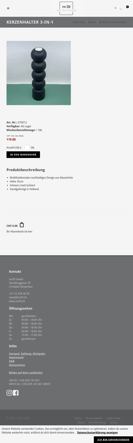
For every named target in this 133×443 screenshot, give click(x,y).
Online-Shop (114, 418)
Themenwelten (94, 418)
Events (114, 422)
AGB (11, 361)
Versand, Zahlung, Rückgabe (27, 353)
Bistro (81, 422)
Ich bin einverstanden (113, 439)
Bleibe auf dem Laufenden (25, 372)
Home (78, 418)
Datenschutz (17, 365)
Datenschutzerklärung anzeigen (97, 432)
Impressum (16, 357)
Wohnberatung (97, 422)
